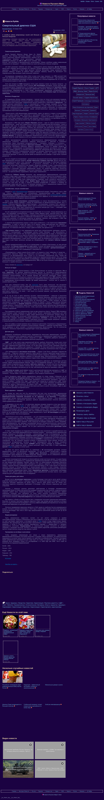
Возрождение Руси (81, 298)
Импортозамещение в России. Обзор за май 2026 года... (87, 199)
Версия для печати (59, 32)
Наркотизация (16, 607)
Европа (69, 9)
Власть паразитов (51, 605)
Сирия (57, 9)
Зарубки (83, 1)
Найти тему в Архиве (84, 426)
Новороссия (49, 9)
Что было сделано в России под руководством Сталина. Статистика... (88, 42)
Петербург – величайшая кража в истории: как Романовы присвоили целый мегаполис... (89, 29)
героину (4, 204)
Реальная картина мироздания (85, 300)
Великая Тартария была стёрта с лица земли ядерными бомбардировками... (88, 249)
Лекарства (21, 603)
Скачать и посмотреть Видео (87, 408)
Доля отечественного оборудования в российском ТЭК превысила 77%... (89, 336)
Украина (40, 9)
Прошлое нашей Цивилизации (85, 297)
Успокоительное (31, 605)
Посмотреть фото (83, 411)
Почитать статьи (83, 397)
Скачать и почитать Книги (86, 401)
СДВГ (61, 603)
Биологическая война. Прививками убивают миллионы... (89, 235)
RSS (101, 1)
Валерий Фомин (7, 28)
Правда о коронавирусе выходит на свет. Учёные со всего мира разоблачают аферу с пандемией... (89, 242)
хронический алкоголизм (58, 195)
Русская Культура (81, 303)
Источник (8, 558)
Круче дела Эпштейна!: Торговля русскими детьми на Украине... (88, 363)
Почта (92, 1)
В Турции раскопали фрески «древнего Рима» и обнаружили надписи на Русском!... (88, 35)
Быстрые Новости (24, 9)
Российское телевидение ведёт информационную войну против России (11, 686)
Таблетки (10, 605)
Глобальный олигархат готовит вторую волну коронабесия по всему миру (33, 706)
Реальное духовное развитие (84, 311)
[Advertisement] (31, 15)
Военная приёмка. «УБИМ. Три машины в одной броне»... (88, 219)
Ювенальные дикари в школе (54, 684)
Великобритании (22, 191)
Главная (14, 9)
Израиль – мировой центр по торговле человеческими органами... (87, 256)
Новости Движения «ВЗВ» (83, 314)
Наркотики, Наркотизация (34, 603)
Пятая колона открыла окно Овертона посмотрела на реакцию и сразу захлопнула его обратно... (89, 22)
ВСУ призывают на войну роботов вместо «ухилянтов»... (89, 369)
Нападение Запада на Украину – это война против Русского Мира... (89, 382)
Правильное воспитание (83, 308)
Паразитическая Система (83, 316)
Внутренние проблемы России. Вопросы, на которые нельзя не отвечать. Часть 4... (88, 206)
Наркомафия (6, 607)
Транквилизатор (19, 605)
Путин (75, 9)
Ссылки (97, 1)
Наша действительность (83, 301)
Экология (78, 321)
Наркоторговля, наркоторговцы (51, 607)
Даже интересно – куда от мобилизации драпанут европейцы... (86, 213)
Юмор (77, 322)
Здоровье (14, 603)
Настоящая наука (80, 305)
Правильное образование (83, 309)
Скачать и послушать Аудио (87, 404)
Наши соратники (80, 317)
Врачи (8, 603)
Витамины (40, 605)
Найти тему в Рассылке (85, 422)
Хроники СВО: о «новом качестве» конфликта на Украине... (89, 349)
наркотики (19, 265)
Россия (34, 9)
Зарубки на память (11, 564)
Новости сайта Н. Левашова (84, 313)
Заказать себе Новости (85, 393)
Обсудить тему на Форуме (86, 419)
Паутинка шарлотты (51, 603)
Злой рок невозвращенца (53, 704)
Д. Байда (89, 9)
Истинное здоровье (81, 306)
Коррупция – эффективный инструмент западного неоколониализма (32, 686)
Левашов (82, 9)
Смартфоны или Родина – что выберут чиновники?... (87, 343)
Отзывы (88, 1)
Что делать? (79, 319)
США (62, 9)
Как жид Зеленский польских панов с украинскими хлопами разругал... (89, 356)
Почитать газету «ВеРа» (85, 415)
